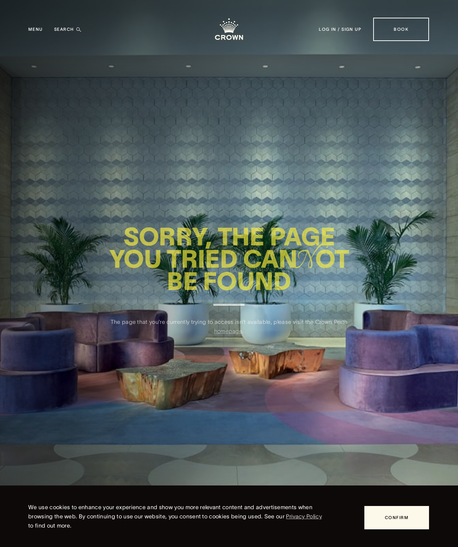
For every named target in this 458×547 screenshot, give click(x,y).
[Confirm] (396, 517)
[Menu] (35, 29)
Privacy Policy (304, 516)
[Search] (68, 29)
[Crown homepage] (229, 29)
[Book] (401, 29)
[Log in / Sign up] (340, 29)
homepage (228, 336)
